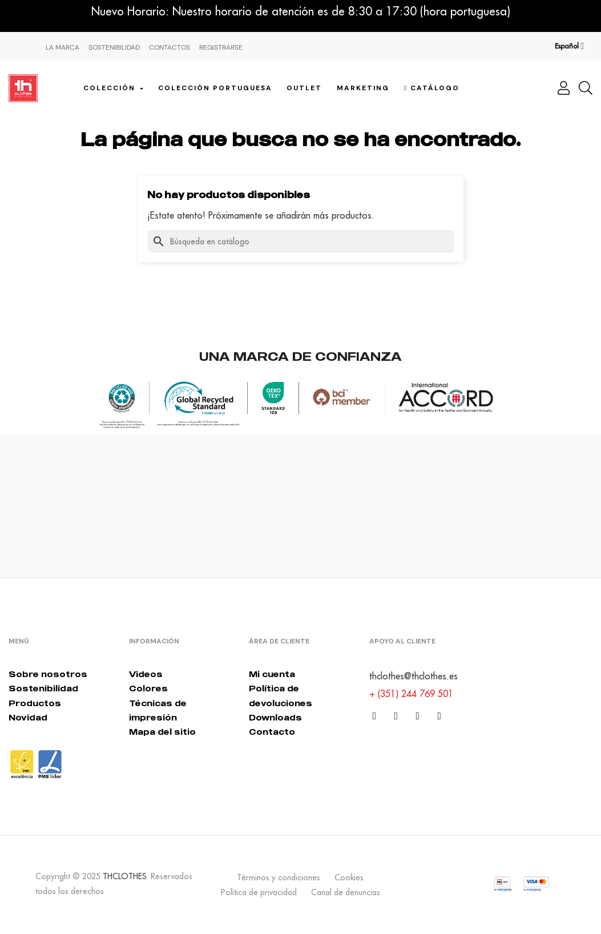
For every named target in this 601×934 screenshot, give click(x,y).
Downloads (275, 717)
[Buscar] (300, 241)
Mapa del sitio (162, 731)
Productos (35, 703)
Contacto (272, 731)
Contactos (169, 47)
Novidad (28, 717)
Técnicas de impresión (158, 710)
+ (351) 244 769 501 (411, 693)
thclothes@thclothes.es (413, 676)
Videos (146, 674)
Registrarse (221, 47)
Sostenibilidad (114, 47)
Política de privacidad (259, 892)
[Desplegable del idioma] (569, 46)
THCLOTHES (125, 876)
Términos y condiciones (278, 877)
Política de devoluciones (280, 695)
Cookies (349, 877)
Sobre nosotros (48, 674)
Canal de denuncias (345, 892)
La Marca (62, 47)
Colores (148, 688)
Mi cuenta (272, 674)
